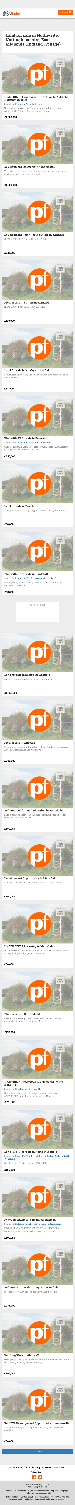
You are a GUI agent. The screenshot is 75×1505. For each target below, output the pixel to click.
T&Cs (27, 1467)
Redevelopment (23, 1224)
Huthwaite (36, 104)
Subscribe (58, 1467)
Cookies (46, 1467)
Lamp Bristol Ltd (40, 1487)
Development (22, 1089)
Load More (37, 1451)
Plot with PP (21, 104)
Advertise (36, 1472)
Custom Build (53, 1156)
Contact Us (16, 1467)
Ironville (36, 1089)
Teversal (51, 442)
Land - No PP (21, 1156)
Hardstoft (52, 578)
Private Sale (37, 442)
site (49, 1493)
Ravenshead (55, 1224)
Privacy (36, 1467)
